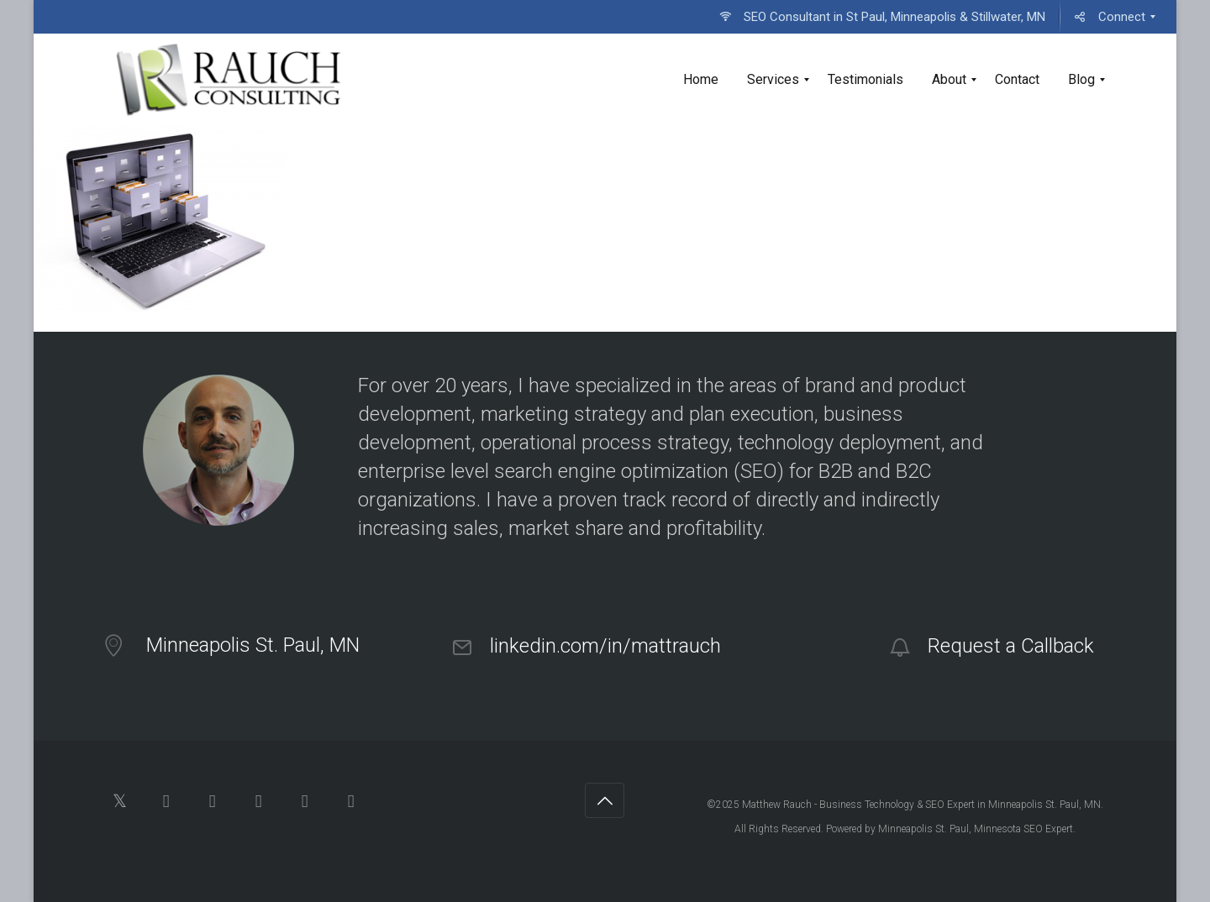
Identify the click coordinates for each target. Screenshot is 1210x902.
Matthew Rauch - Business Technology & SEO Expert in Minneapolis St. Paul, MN (921, 804)
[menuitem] (882, 17)
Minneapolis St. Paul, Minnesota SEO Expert (975, 829)
